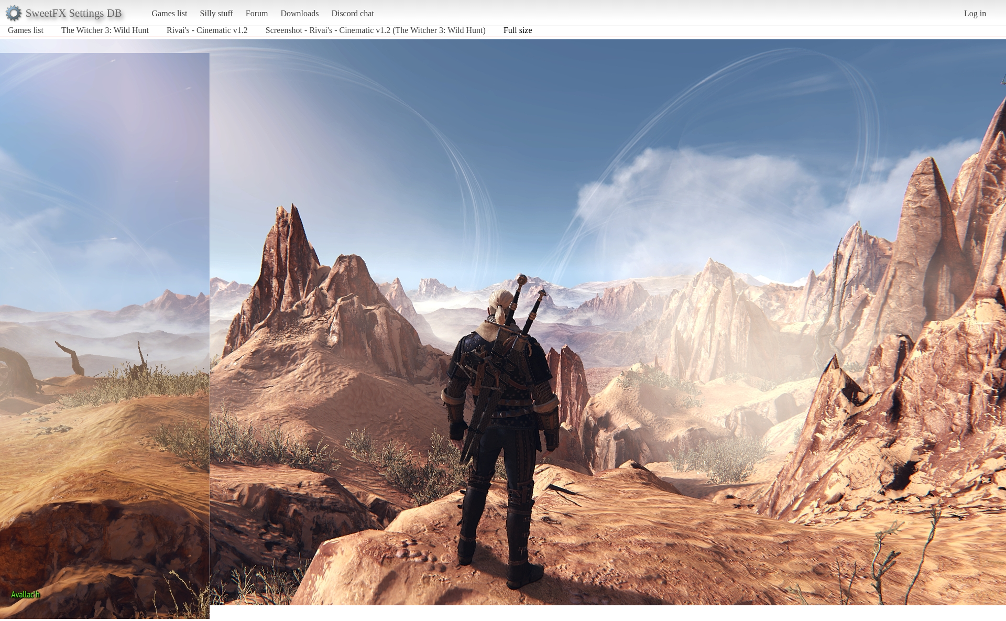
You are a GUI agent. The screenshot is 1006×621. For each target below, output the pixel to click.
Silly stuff (216, 13)
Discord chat (352, 13)
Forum (257, 13)
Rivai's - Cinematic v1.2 (207, 30)
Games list (170, 13)
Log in (975, 13)
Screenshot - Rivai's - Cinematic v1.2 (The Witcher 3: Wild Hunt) (376, 30)
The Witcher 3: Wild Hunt (105, 30)
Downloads (299, 13)
